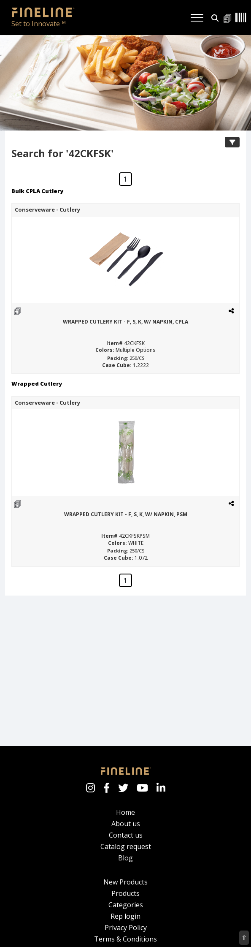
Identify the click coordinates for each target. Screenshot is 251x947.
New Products (125, 876)
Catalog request (125, 841)
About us (125, 818)
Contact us (126, 829)
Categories (125, 899)
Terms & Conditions (125, 933)
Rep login (125, 910)
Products (125, 888)
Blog (125, 852)
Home (125, 806)
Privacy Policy (126, 922)
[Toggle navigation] (197, 12)
